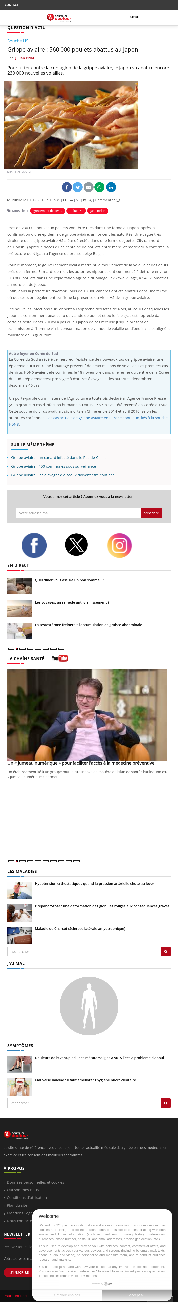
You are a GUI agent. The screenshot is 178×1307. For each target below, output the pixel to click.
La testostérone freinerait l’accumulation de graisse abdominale (88, 624)
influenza (76, 211)
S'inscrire (151, 513)
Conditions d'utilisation (27, 1197)
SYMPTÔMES (20, 1045)
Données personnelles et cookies (35, 1182)
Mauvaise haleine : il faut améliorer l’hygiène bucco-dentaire (85, 1080)
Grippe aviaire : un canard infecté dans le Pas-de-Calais (58, 457)
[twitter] (81, 545)
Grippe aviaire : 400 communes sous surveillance (53, 466)
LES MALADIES (22, 871)
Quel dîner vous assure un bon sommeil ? (69, 580)
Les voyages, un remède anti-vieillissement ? (72, 602)
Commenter (107, 200)
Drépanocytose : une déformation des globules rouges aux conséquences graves (102, 906)
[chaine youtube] (60, 660)
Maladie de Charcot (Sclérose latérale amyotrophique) (80, 928)
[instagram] (124, 545)
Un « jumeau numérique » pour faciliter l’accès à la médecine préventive (80, 763)
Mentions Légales (22, 1212)
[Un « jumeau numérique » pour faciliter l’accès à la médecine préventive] (89, 715)
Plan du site (17, 1205)
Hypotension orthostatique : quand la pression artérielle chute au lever (94, 883)
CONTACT (11, 5)
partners (68, 1225)
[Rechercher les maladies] (166, 951)
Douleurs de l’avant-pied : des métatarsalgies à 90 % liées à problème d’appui (99, 1057)
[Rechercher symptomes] (166, 1103)
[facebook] (39, 545)
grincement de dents (47, 211)
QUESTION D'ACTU (26, 27)
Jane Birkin (97, 211)
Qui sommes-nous (23, 1189)
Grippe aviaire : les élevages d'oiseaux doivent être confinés (63, 474)
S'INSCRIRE (19, 1272)
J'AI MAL (16, 963)
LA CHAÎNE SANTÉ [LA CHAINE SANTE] (25, 658)
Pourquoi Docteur (19, 1295)
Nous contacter (20, 1220)
